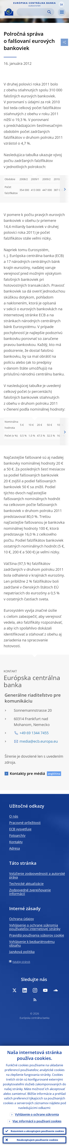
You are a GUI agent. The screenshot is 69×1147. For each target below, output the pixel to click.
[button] (61, 4)
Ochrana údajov (21, 919)
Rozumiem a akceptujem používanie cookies (37, 1131)
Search (49, 12)
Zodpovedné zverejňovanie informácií (30, 892)
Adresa (14, 848)
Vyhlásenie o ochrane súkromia (37, 1114)
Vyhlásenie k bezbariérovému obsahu (32, 943)
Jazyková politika (22, 951)
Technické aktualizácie (26, 883)
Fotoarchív (17, 835)
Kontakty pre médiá (27, 773)
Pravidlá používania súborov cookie (36, 935)
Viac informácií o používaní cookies (37, 1121)
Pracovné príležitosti (25, 822)
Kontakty (16, 842)
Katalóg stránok (21, 961)
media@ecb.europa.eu (39, 741)
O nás (13, 816)
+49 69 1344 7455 (34, 732)
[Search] (32, 12)
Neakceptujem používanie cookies (37, 1140)
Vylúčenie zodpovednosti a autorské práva (37, 875)
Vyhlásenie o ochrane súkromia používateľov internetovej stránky (34, 927)
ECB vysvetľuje (20, 829)
